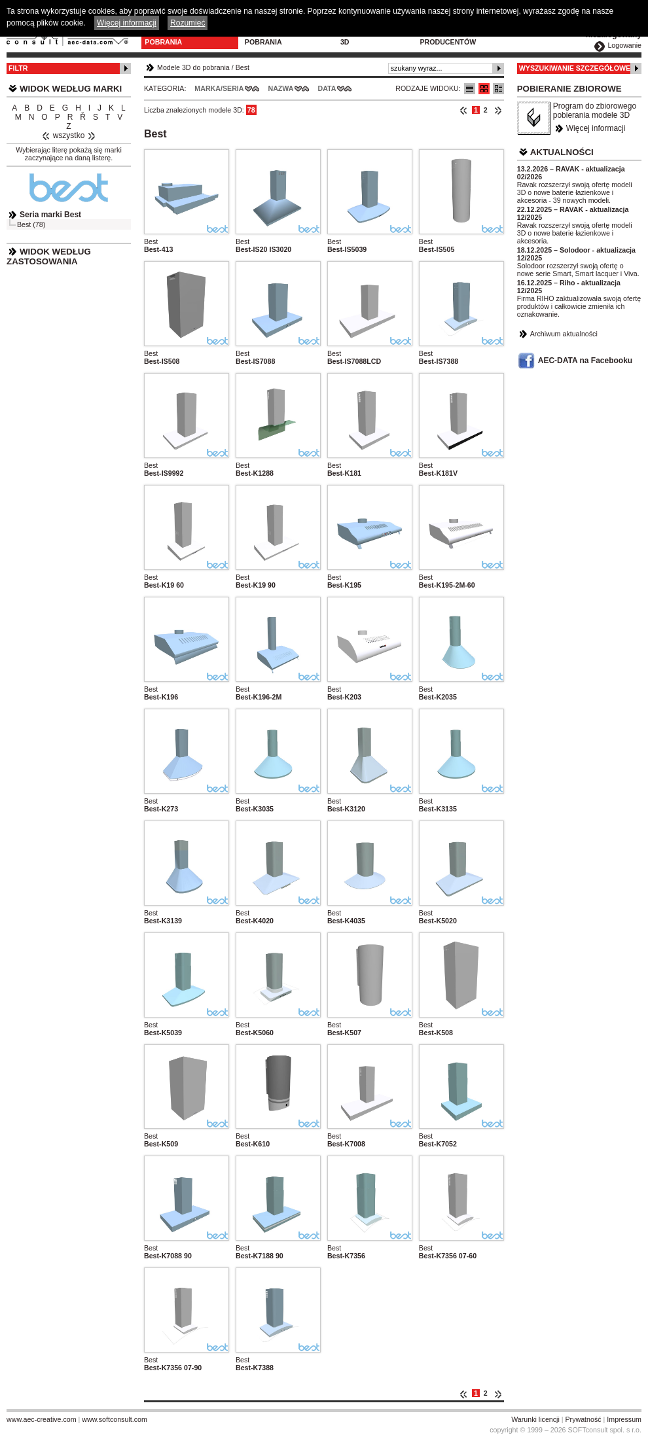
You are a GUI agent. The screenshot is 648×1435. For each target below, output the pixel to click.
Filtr (18, 68)
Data (327, 88)
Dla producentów (448, 38)
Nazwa (280, 88)
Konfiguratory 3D (370, 38)
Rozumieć (187, 22)
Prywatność (584, 1419)
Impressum (624, 1419)
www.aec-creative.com (42, 1419)
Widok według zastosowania (49, 256)
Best (242, 67)
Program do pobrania (269, 38)
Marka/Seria (218, 88)
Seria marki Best (50, 214)
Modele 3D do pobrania (171, 38)
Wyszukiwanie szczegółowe (575, 68)
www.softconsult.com (114, 1419)
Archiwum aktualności (564, 334)
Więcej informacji (596, 128)
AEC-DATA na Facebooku (585, 360)
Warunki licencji (535, 1419)
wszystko (69, 135)
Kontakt (516, 34)
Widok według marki (71, 89)
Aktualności (562, 152)
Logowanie (624, 45)
